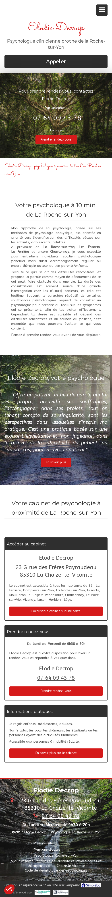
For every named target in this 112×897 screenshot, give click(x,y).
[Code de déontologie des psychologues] (56, 870)
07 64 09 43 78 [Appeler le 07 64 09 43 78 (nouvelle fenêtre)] (57, 118)
